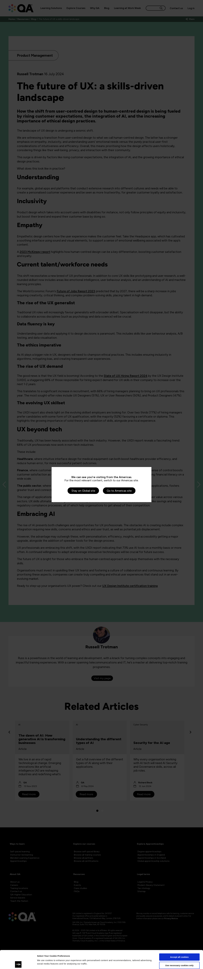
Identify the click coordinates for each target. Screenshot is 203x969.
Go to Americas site (119, 490)
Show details (43, 963)
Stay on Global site (83, 490)
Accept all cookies (179, 939)
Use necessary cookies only (179, 947)
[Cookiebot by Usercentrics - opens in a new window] (18, 963)
